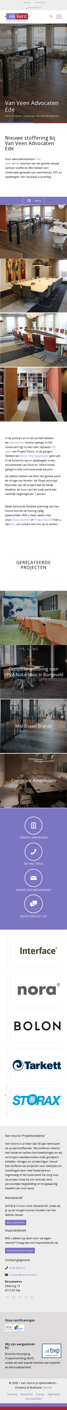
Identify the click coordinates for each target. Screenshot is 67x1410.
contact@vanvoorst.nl (23, 1275)
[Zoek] (49, 16)
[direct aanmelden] (15, 1222)
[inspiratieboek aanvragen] (20, 1250)
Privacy (40, 1394)
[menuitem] (27, 2)
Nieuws (27, 2)
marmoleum (16, 442)
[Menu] (57, 16)
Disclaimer (26, 1394)
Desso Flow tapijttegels (34, 456)
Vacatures (40, 2)
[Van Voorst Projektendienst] (28, 16)
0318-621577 (35, 7)
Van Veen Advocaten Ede (31, 106)
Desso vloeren (21, 520)
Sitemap (12, 1394)
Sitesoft (47, 1387)
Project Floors (42, 520)
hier (12, 524)
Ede (17, 163)
